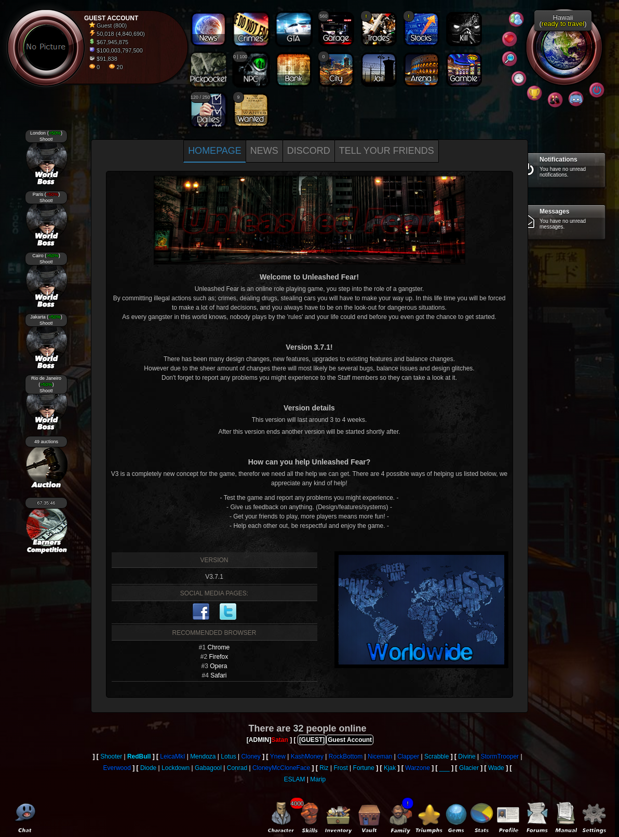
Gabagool (208, 768)
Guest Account (350, 739)
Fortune (363, 768)
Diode (148, 768)
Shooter (111, 756)
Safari (218, 675)
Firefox (218, 656)
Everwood (117, 768)
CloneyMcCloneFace (281, 768)
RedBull (139, 756)
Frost (340, 768)
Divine (466, 756)
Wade (496, 768)
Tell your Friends (386, 150)
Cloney (250, 756)
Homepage (214, 150)
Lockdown (176, 768)
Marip (318, 779)
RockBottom (345, 756)
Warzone (417, 768)
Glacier (469, 768)
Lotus (228, 756)
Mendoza (203, 756)
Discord (308, 150)
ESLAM (294, 779)
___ (444, 768)
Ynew (278, 756)
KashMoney (307, 756)
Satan (279, 739)
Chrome (219, 647)
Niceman (380, 756)
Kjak (390, 768)
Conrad (237, 768)
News (264, 150)
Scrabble (436, 756)
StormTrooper (499, 756)
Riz (323, 768)
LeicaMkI (172, 756)
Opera (218, 666)
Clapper (408, 756)
